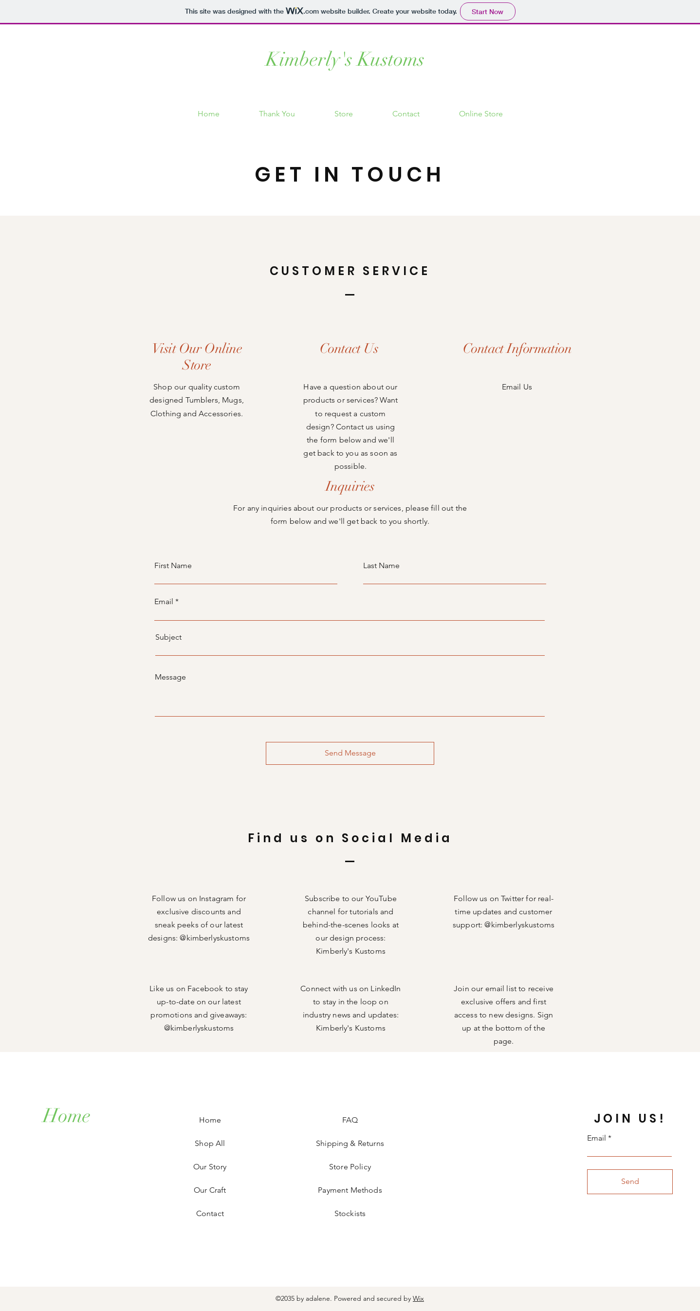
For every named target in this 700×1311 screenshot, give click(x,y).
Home (210, 1120)
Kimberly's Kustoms (345, 59)
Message (170, 677)
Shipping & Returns (350, 1143)
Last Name (381, 566)
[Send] (630, 1181)
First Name (173, 566)
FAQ (350, 1120)
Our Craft (210, 1190)
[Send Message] (350, 753)
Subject (168, 637)
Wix (418, 1298)
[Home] (66, 1115)
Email (163, 602)
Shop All (210, 1143)
